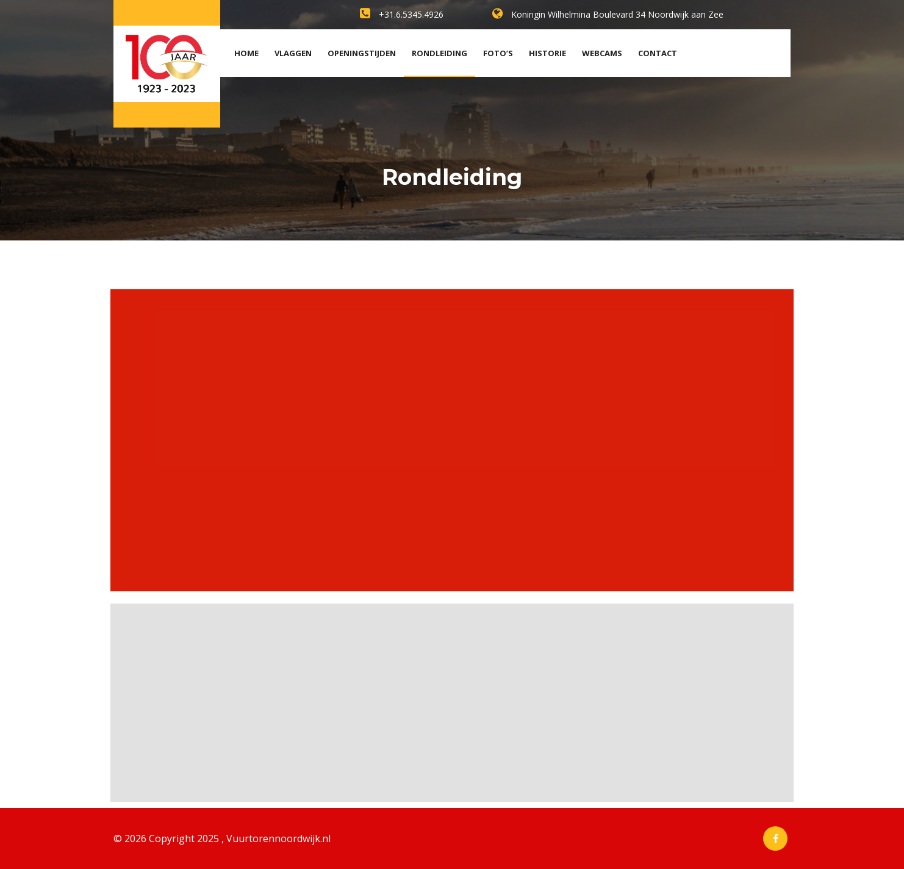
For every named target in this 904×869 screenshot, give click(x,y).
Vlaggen (293, 53)
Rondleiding (439, 53)
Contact (657, 53)
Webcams (602, 53)
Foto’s (498, 53)
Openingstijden (362, 53)
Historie (547, 53)
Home (246, 53)
